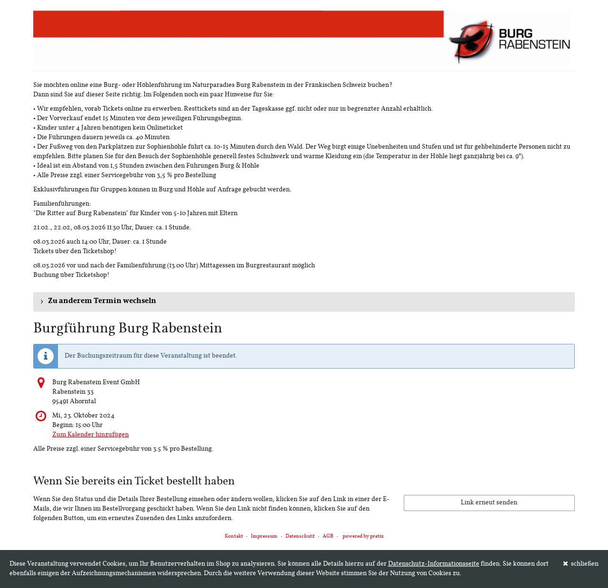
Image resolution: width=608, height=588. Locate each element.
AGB (328, 536)
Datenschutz (300, 536)
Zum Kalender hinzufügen (90, 434)
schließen (581, 564)
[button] (304, 302)
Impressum (264, 536)
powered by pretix (363, 536)
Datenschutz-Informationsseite (433, 564)
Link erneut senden (489, 502)
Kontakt (234, 536)
